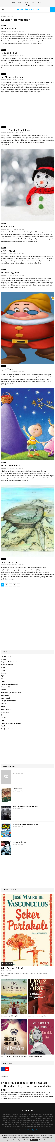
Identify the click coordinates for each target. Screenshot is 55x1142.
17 (14, 585)
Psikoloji (3, 706)
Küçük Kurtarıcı (9, 562)
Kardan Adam (8, 226)
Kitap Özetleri (5, 698)
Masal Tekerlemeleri (11, 465)
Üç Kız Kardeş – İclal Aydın (9, 1016)
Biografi (3, 667)
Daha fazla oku (43, 1140)
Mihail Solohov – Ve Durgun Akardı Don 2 (25, 806)
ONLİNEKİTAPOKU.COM (27, 9)
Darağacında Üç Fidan (19, 842)
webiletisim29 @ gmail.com (31, 1130)
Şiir (2, 715)
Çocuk (3, 670)
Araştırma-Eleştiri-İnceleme (9, 662)
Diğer (2, 676)
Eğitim (3, 681)
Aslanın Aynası (8, 28)
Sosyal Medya (8, 1063)
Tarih (2, 720)
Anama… (15, 771)
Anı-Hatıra (4, 659)
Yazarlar (3, 726)
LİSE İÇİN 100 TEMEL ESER (8, 701)
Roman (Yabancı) (6, 709)
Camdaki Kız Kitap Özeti (35, 1056)
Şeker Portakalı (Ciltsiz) (12, 968)
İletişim (26, 2)
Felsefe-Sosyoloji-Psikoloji (9, 684)
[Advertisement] (27, 109)
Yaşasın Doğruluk (10, 272)
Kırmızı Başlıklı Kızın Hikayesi (16, 130)
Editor (8, 31)
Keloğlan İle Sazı (9, 53)
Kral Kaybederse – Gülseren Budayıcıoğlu (14, 1056)
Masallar (3, 25)
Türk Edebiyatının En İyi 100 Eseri (11, 723)
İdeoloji (3, 690)
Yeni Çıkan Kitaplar (7, 729)
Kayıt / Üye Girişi (17, 2)
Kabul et (33, 1140)
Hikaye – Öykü (5, 687)
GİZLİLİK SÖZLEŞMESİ (35, 2)
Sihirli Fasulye (8, 250)
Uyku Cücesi (7, 369)
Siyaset (3, 718)
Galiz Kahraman (17, 789)
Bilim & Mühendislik (7, 664)
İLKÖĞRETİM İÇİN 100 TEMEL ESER (11, 692)
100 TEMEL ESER (6, 656)
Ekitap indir (4, 1076)
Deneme (3, 673)
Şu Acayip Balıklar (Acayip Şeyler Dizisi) (25, 824)
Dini (2, 678)
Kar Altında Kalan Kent (12, 77)
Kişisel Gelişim (5, 695)
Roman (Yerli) (5, 712)
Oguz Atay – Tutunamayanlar (37, 1016)
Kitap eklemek (37, 1096)
